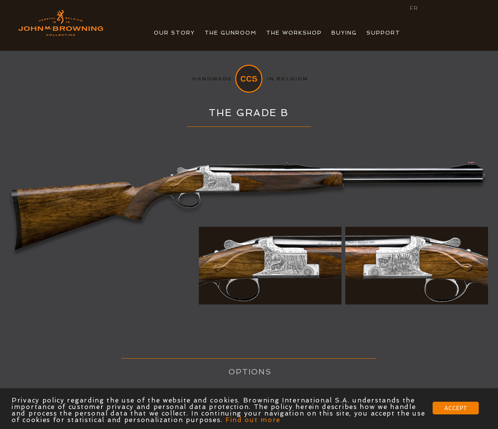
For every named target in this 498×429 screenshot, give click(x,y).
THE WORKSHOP (294, 33)
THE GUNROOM (230, 33)
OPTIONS (250, 371)
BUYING (344, 33)
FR (414, 8)
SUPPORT (383, 33)
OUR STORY (174, 33)
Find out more (252, 420)
